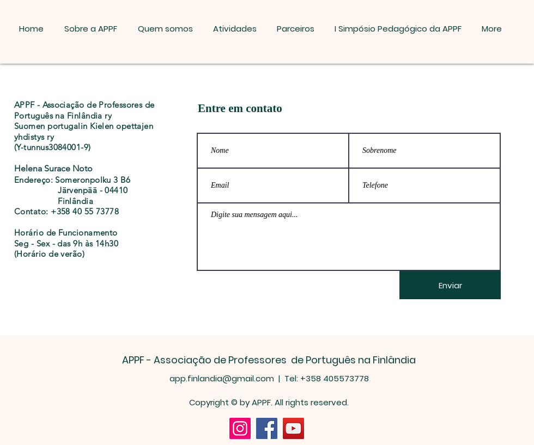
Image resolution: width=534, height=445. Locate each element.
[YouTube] (293, 428)
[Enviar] (450, 285)
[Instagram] (240, 428)
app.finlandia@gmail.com (221, 378)
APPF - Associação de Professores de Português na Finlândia (269, 360)
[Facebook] (266, 428)
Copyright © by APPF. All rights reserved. (269, 402)
